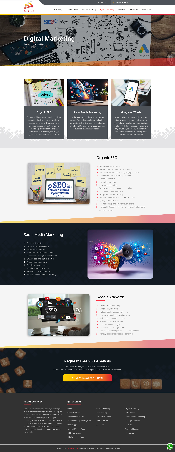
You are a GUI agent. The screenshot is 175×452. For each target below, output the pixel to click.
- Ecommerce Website (75, 416)
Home (26, 44)
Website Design (73, 412)
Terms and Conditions (104, 448)
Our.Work (122, 10)
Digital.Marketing (107, 10)
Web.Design (59, 10)
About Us (100, 425)
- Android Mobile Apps (76, 429)
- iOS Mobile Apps (74, 433)
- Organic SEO (130, 412)
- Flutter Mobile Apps (75, 437)
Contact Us (129, 433)
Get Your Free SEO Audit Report (87, 378)
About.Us (134, 10)
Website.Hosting (89, 10)
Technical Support (122, 2)
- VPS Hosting (101, 412)
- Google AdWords (132, 421)
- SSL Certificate (102, 421)
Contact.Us (146, 10)
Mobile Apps (72, 425)
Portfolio (128, 425)
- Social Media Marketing (135, 416)
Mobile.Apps (73, 10)
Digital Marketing (132, 408)
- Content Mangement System (79, 421)
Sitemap (118, 448)
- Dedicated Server (103, 416)
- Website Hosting (103, 408)
